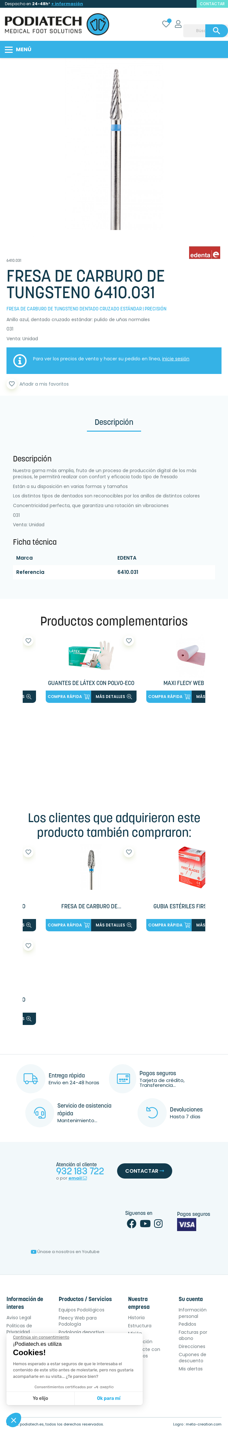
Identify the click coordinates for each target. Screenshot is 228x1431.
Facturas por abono (193, 1335)
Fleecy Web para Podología (78, 1321)
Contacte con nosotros (144, 1352)
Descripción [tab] (114, 423)
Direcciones (192, 1346)
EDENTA (127, 557)
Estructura (139, 1325)
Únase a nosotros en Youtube (65, 1252)
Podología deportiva (81, 1332)
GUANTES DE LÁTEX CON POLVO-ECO (91, 684)
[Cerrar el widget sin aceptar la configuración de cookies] (41, 1337)
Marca (24, 557)
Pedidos (187, 1324)
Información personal (193, 1313)
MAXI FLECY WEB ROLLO (191, 684)
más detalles (114, 696)
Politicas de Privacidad (19, 1328)
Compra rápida (69, 696)
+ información (67, 3)
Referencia (30, 572)
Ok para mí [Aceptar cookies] (108, 1398)
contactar (212, 3)
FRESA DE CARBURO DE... (91, 907)
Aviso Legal (18, 1317)
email (77, 1178)
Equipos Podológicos (81, 1310)
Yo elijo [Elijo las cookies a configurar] (40, 1398)
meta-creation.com (204, 1424)
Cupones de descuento (192, 1357)
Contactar (144, 1171)
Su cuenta (191, 1300)
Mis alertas (191, 1369)
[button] (13, 1420)
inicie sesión (175, 358)
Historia (136, 1317)
